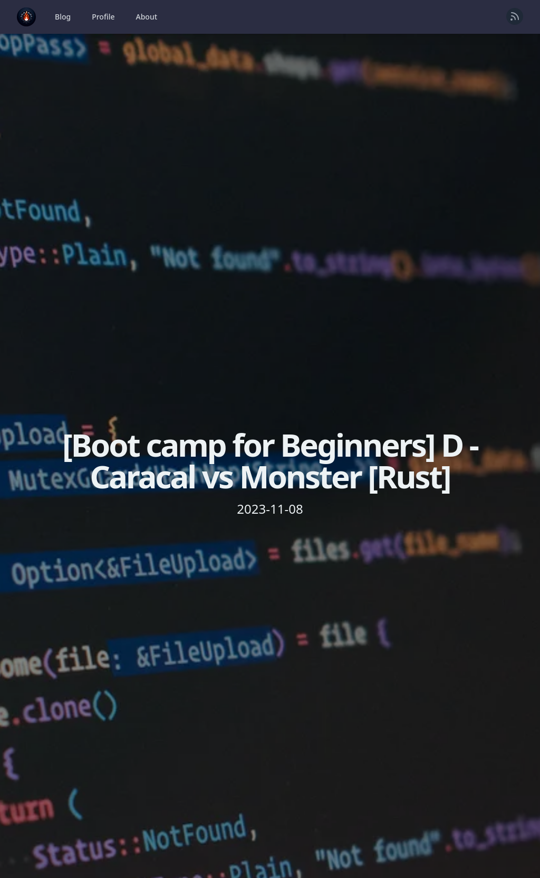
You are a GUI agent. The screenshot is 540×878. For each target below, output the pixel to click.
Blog (63, 17)
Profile (103, 17)
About (147, 17)
